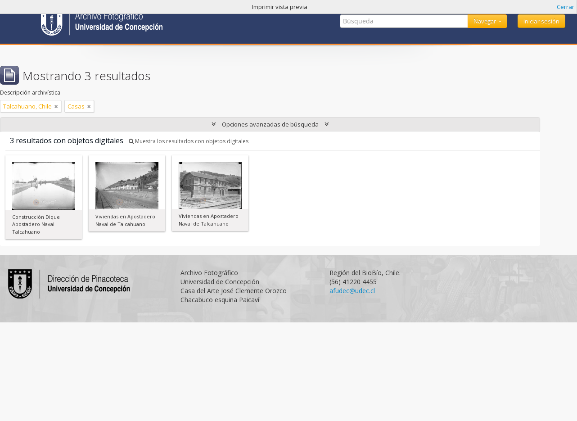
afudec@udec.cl (352, 290)
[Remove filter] (56, 106)
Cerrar (565, 7)
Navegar (485, 21)
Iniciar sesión (541, 21)
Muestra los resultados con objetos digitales (188, 141)
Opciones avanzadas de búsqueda (270, 124)
